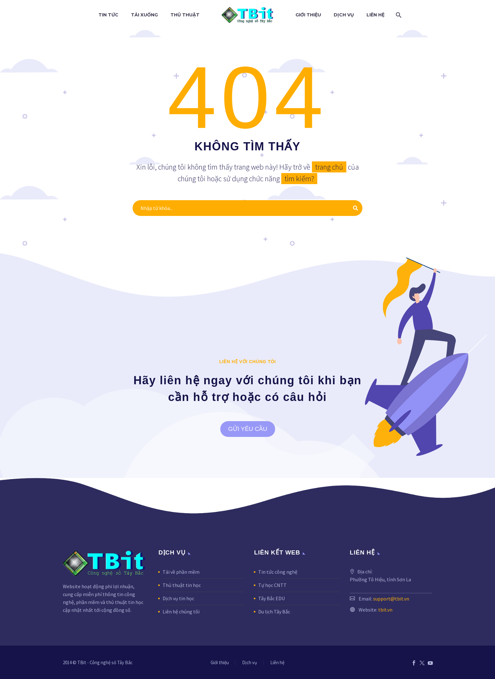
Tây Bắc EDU (271, 598)
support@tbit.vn (391, 598)
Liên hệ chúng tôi (181, 611)
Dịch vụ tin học (178, 598)
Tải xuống (144, 15)
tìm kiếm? (299, 178)
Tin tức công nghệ (277, 572)
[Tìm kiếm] (397, 15)
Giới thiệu (308, 15)
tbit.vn (385, 609)
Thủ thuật (185, 15)
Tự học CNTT (272, 585)
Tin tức (108, 15)
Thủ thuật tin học (182, 585)
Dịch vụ (344, 15)
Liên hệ (376, 15)
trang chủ (329, 167)
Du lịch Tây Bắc (274, 611)
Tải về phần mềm (181, 572)
